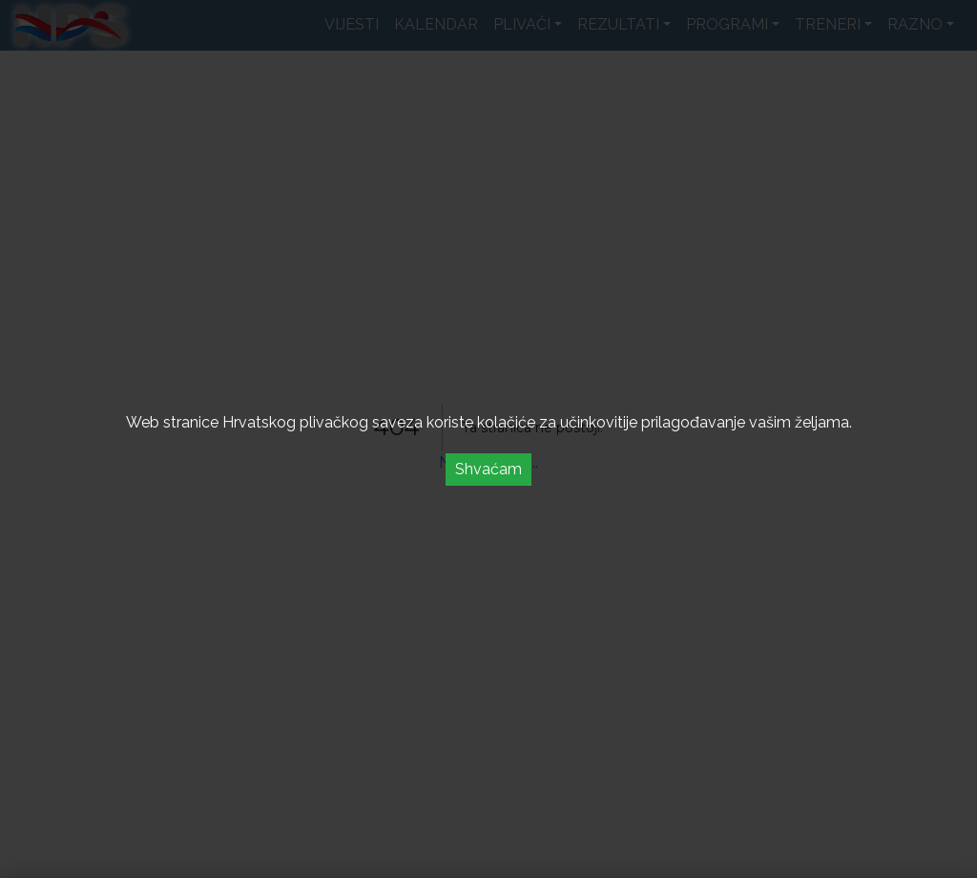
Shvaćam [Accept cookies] (488, 469)
